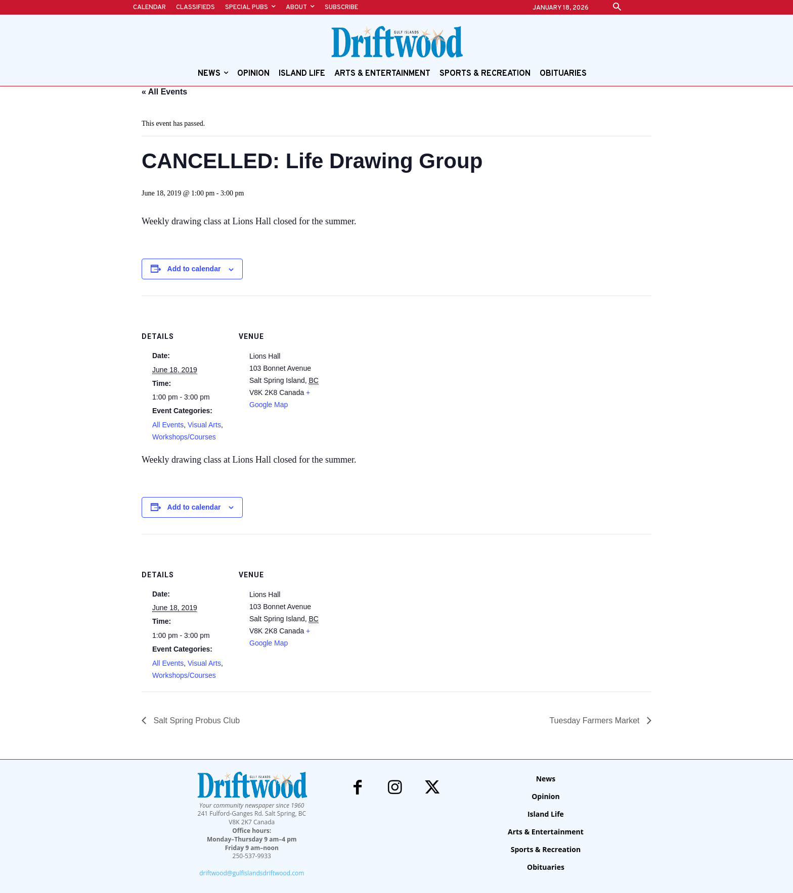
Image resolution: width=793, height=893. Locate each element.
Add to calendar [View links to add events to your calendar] (194, 269)
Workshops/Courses (184, 437)
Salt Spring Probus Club (195, 720)
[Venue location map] (389, 365)
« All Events (164, 91)
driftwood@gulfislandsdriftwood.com (251, 873)
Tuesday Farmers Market (595, 720)
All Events (168, 425)
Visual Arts (204, 425)
